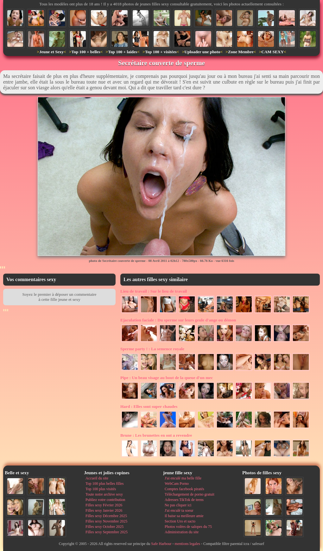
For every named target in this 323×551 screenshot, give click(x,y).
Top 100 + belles (85, 51)
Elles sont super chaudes (148, 406)
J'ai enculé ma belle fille (183, 478)
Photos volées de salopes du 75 (188, 526)
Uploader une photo (202, 51)
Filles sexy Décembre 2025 (106, 516)
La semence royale (152, 348)
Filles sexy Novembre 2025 (106, 521)
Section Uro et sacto (180, 521)
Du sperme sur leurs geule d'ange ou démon (178, 320)
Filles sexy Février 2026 (104, 505)
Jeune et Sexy (51, 51)
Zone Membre (241, 51)
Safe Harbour (161, 544)
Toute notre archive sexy (104, 494)
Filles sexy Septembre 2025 (107, 532)
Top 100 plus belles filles (105, 483)
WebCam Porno (177, 483)
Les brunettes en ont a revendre (156, 435)
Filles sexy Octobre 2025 (105, 526)
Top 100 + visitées (161, 51)
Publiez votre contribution (105, 499)
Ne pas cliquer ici (178, 505)
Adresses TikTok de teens (184, 499)
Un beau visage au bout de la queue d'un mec (166, 377)
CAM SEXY (272, 51)
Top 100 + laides (122, 51)
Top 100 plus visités (101, 489)
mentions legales (187, 544)
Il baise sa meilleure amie (184, 516)
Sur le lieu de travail (153, 291)
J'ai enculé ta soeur (179, 510)
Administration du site (182, 532)
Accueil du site (97, 478)
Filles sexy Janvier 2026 (104, 510)
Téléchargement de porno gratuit (189, 494)
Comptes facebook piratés (184, 489)
